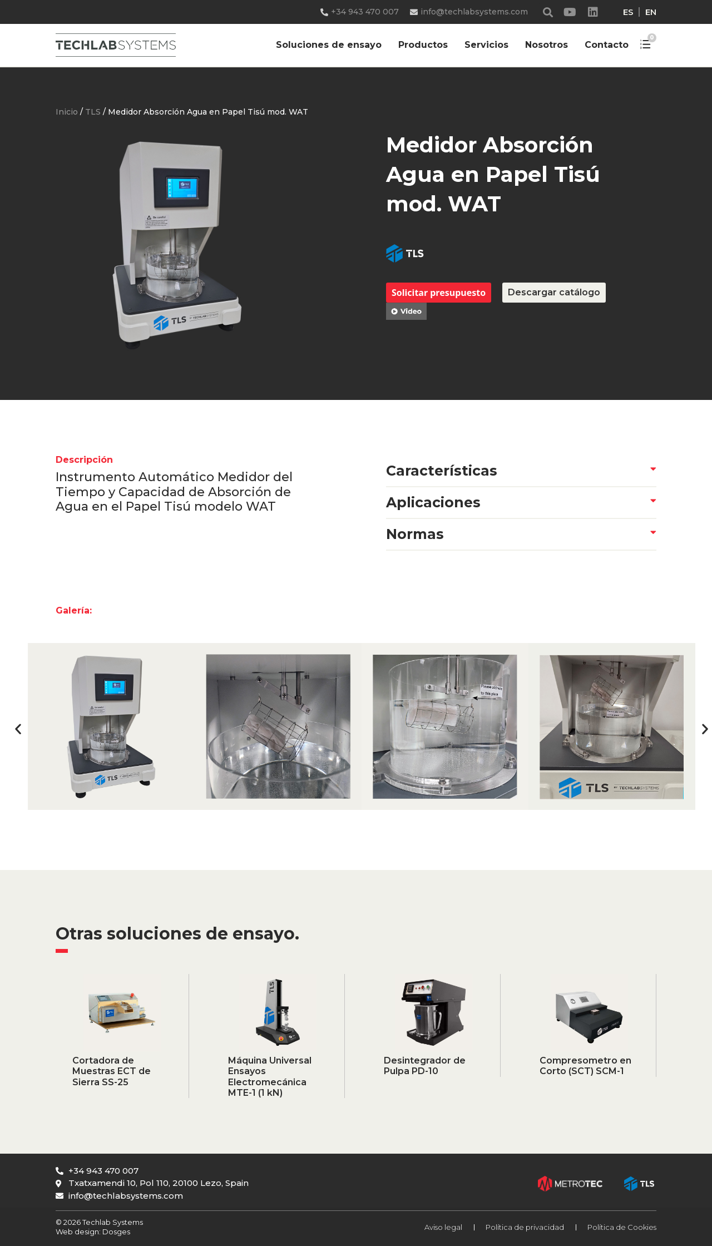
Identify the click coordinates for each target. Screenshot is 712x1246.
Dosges (115, 1231)
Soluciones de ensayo (329, 44)
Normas (415, 534)
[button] (548, 12)
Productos (423, 44)
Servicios (486, 44)
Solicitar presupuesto (439, 292)
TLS (93, 112)
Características (441, 470)
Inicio (67, 112)
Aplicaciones (433, 502)
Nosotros (546, 44)
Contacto (607, 44)
